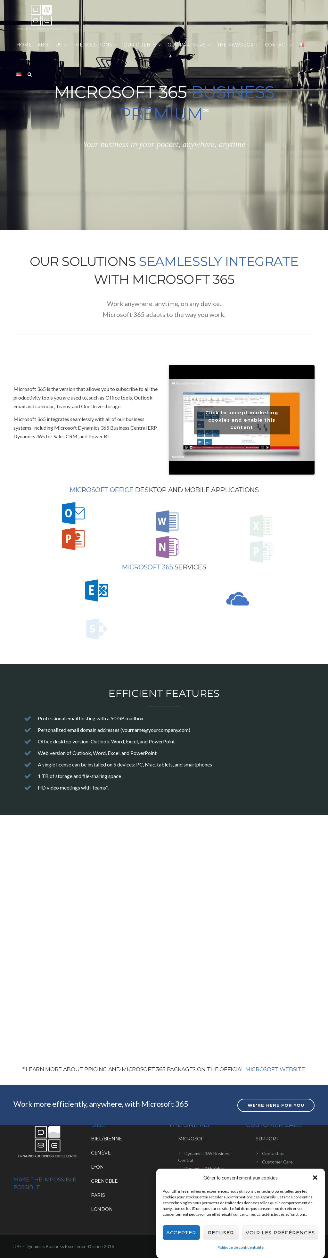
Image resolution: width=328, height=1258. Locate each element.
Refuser (221, 1233)
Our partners (189, 45)
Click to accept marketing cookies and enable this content (241, 420)
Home (24, 45)
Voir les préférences (280, 1233)
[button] (315, 1178)
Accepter (181, 1233)
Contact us (273, 1153)
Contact (279, 45)
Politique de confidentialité (240, 1248)
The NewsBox (238, 45)
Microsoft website (275, 1069)
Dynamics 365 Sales (204, 1168)
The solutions (95, 45)
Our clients (143, 45)
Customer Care (277, 1161)
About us (52, 45)
